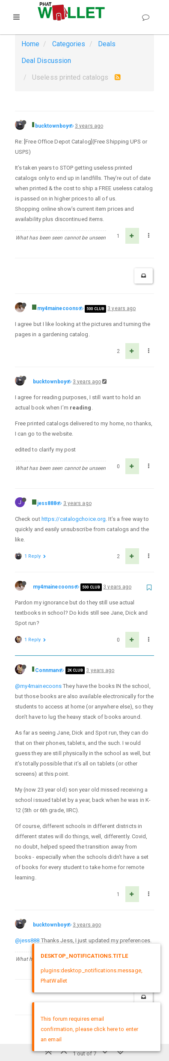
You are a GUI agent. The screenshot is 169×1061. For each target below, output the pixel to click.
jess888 (47, 503)
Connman (47, 670)
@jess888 (27, 940)
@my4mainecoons (38, 686)
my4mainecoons (57, 308)
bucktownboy (51, 126)
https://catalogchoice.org (74, 519)
